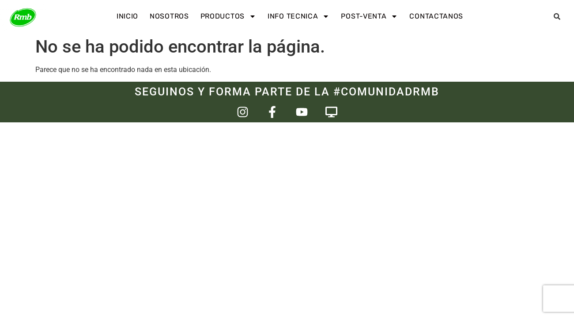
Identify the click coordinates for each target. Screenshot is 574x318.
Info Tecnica (298, 16)
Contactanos (436, 16)
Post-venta (369, 16)
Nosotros (169, 16)
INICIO (127, 16)
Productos (228, 16)
